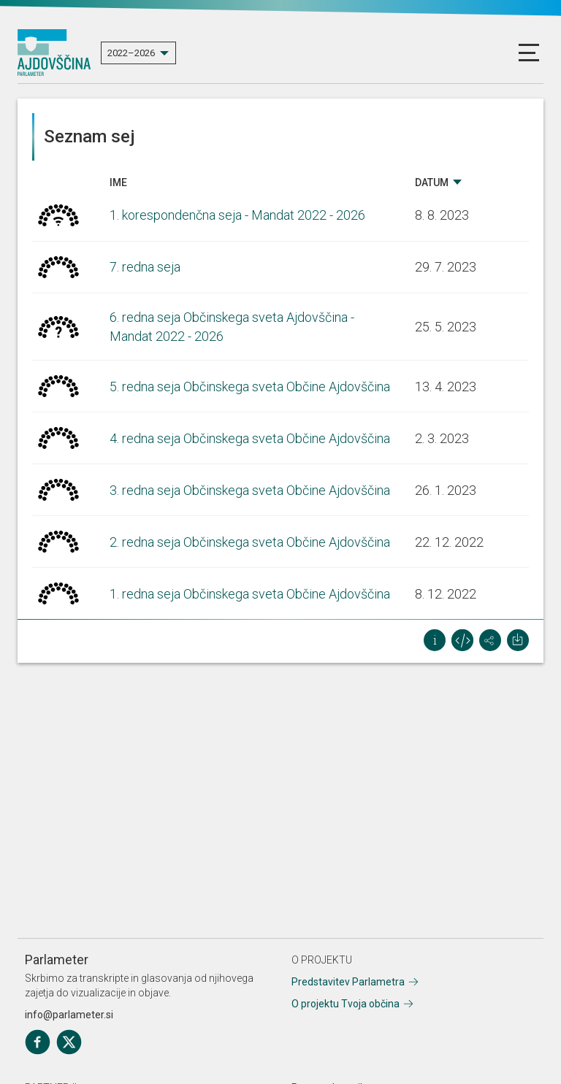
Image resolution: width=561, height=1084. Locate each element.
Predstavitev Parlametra (348, 982)
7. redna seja (145, 266)
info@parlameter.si (69, 1014)
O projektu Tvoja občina (345, 1004)
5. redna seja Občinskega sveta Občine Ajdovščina (250, 386)
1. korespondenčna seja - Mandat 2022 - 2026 (237, 215)
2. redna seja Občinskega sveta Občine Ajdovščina (250, 542)
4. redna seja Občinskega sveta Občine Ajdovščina (250, 438)
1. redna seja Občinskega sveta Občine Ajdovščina (250, 593)
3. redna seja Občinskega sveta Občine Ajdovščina (250, 490)
